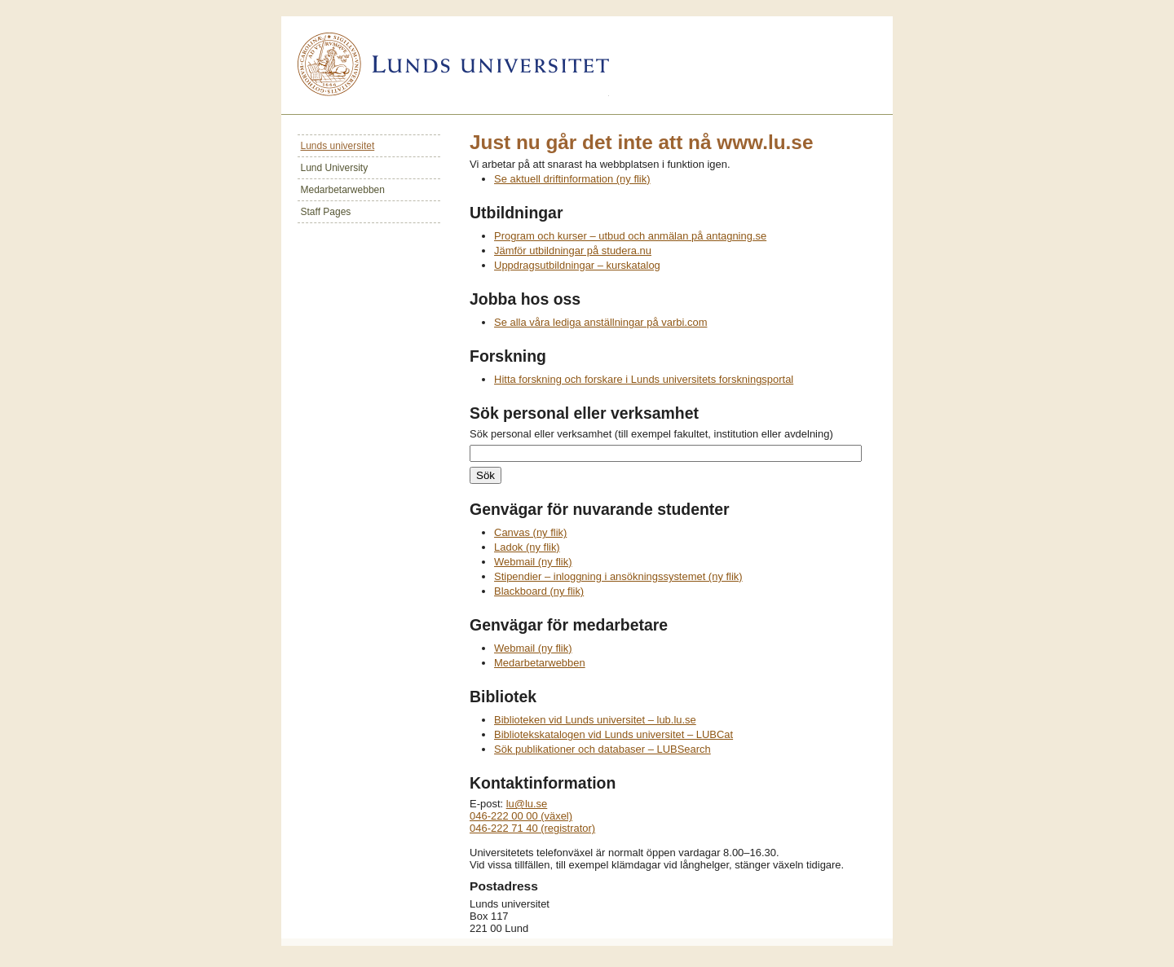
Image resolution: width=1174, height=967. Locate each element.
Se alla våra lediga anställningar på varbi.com (600, 322)
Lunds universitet (338, 146)
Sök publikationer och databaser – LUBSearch (602, 749)
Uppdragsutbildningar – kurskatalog (577, 265)
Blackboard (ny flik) (539, 591)
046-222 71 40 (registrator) (532, 828)
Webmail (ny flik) (533, 562)
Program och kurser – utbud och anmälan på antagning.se (630, 236)
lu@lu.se (527, 804)
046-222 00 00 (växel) (521, 816)
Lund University (335, 168)
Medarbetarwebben (343, 190)
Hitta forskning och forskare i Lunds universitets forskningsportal (643, 379)
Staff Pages (326, 212)
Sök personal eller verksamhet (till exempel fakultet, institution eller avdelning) (651, 434)
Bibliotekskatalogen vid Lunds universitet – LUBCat (613, 734)
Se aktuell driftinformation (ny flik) (572, 179)
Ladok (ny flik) (527, 547)
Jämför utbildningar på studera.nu (572, 250)
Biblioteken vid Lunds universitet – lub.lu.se (595, 720)
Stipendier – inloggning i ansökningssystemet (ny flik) (618, 576)
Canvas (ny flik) (530, 532)
